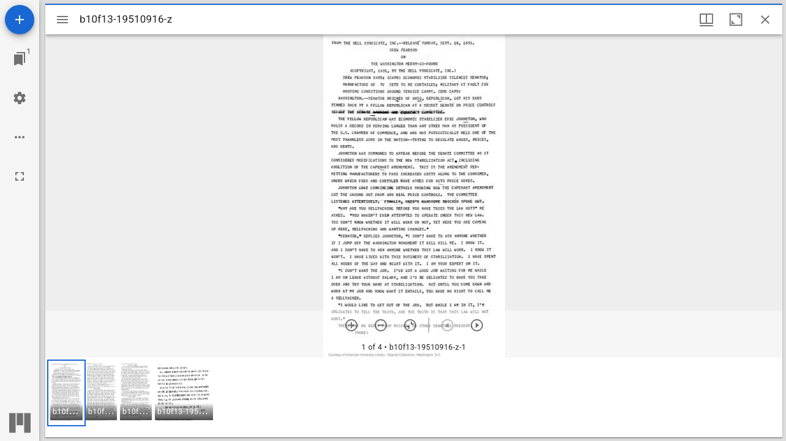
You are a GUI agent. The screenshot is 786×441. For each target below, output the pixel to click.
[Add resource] (19, 19)
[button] (66, 393)
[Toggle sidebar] (62, 19)
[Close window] (765, 19)
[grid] (413, 397)
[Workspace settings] (19, 98)
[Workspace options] (19, 137)
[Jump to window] (19, 59)
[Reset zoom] (410, 325)
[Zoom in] (351, 325)
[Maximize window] (735, 19)
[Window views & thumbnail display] (706, 19)
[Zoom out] (380, 325)
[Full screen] (19, 176)
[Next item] (477, 325)
